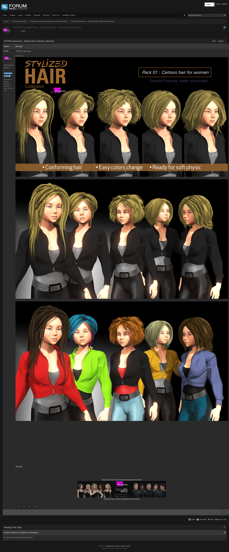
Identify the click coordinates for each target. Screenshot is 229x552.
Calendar (36, 15)
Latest (20, 15)
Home (4, 15)
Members (46, 15)
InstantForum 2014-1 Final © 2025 (117, 546)
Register (225, 4)
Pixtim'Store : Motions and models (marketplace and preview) (122, 479)
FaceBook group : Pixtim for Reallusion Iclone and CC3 (122, 499)
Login (218, 4)
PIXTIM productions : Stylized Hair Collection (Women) (92, 21)
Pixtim (23, 31)
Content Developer (19, 21)
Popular (28, 15)
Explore (12, 15)
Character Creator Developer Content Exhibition (49, 21)
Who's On (56, 15)
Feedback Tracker (69, 15)
